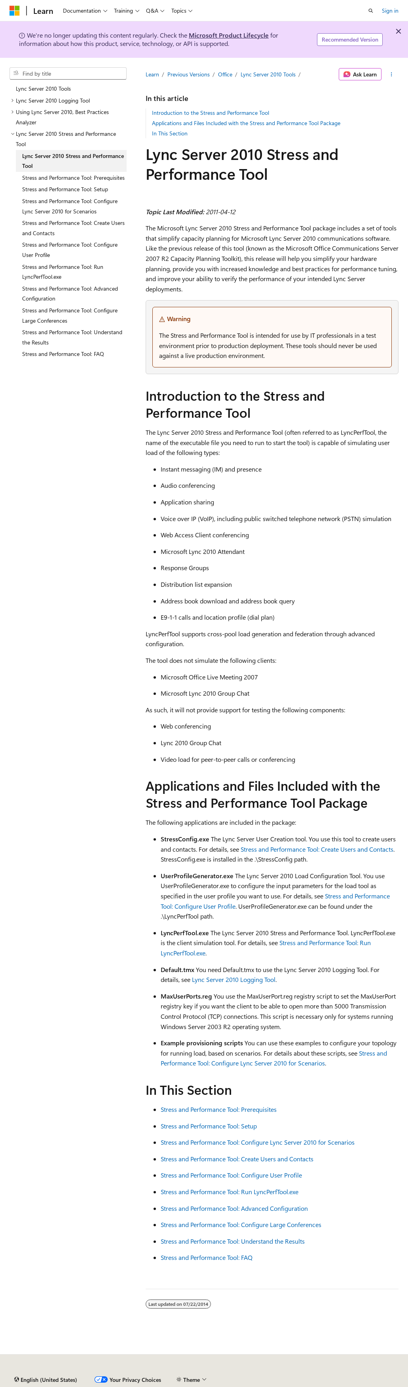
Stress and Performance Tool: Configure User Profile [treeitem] (70, 250)
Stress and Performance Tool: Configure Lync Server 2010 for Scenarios (258, 1142)
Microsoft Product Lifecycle (229, 35)
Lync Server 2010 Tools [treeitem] (43, 88)
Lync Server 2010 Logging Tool (233, 979)
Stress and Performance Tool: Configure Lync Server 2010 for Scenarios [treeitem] (70, 206)
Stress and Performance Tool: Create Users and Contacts (317, 849)
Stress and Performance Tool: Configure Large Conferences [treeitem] (70, 315)
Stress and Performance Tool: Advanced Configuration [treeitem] (70, 294)
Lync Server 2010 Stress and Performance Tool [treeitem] (73, 161)
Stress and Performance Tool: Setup (209, 1126)
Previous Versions (188, 74)
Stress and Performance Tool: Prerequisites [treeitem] (73, 177)
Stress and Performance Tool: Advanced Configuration (234, 1208)
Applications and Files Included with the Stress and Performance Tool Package (246, 123)
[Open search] (371, 11)
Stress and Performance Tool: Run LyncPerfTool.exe (229, 1191)
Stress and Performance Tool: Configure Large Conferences (241, 1224)
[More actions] (392, 74)
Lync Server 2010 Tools (268, 74)
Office (225, 74)
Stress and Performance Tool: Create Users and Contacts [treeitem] (73, 228)
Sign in (390, 10)
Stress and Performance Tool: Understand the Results (233, 1241)
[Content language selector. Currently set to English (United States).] (45, 1380)
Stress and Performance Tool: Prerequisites (219, 1109)
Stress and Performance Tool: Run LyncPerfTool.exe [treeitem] (62, 272)
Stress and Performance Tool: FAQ (206, 1257)
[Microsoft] (14, 11)
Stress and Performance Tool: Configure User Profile (231, 1175)
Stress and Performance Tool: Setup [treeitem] (65, 189)
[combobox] (68, 73)
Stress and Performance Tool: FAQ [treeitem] (63, 354)
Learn (152, 74)
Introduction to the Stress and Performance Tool (210, 112)
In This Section (170, 133)
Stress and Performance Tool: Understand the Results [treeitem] (72, 337)
